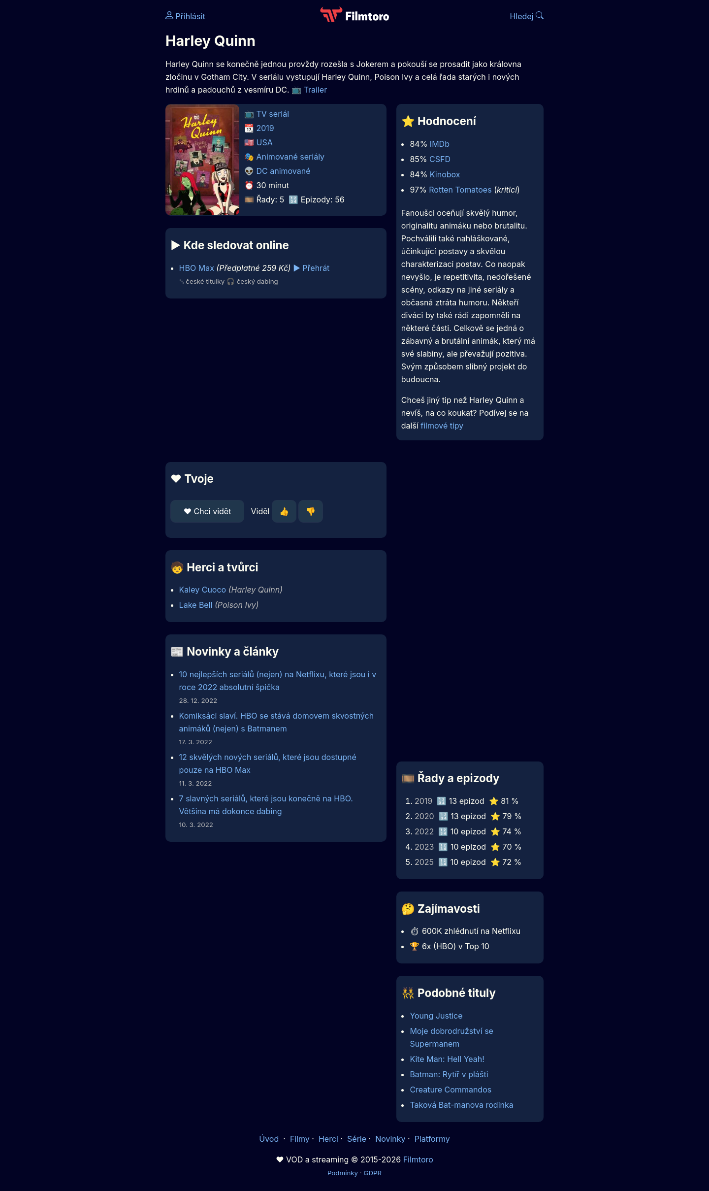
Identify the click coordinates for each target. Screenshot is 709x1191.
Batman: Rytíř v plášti (449, 1074)
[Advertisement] (94, 151)
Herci (328, 1139)
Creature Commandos (450, 1089)
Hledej (527, 16)
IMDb (440, 144)
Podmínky (342, 1173)
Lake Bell (196, 605)
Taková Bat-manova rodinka (461, 1105)
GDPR (372, 1173)
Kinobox (445, 174)
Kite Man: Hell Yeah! (447, 1059)
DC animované (284, 171)
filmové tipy (441, 425)
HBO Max (196, 268)
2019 (265, 128)
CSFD (440, 159)
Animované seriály (291, 157)
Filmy (300, 1139)
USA (265, 142)
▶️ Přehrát (311, 268)
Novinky (390, 1139)
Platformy (432, 1139)
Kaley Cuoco (202, 590)
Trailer (315, 90)
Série (356, 1139)
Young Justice (436, 1016)
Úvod (270, 1139)
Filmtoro (418, 1159)
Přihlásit (185, 16)
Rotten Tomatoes (460, 190)
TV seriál (273, 114)
